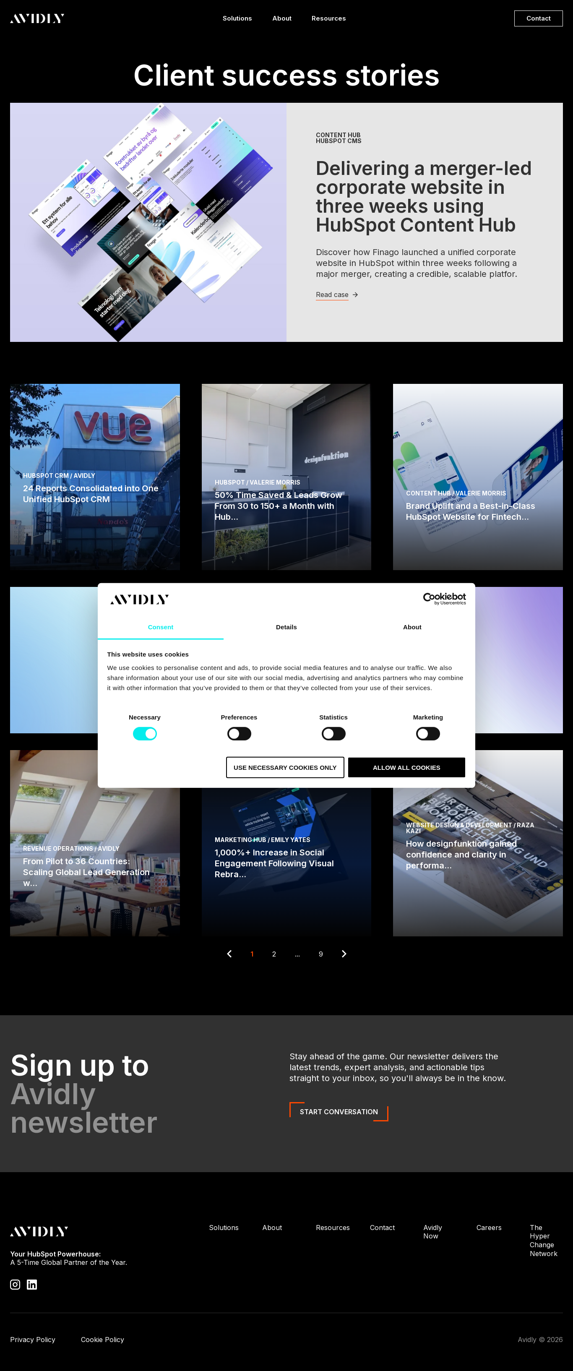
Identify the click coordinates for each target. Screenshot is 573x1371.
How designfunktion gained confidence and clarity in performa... (461, 855)
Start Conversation (339, 1112)
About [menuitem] (272, 1227)
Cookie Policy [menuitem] (102, 1339)
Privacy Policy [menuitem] (32, 1339)
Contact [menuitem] (382, 1227)
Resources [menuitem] (333, 1227)
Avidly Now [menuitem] (432, 1232)
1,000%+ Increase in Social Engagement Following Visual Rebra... (274, 863)
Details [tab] (286, 627)
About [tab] (412, 627)
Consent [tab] (161, 627)
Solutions (237, 20)
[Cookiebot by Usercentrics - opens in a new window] (429, 599)
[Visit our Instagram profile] (15, 1284)
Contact (538, 18)
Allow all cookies (406, 767)
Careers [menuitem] (489, 1227)
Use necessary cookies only (285, 767)
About (282, 20)
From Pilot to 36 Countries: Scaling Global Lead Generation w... (86, 872)
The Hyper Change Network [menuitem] (543, 1240)
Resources (329, 20)
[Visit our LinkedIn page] (32, 1284)
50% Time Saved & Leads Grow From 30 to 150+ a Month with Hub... (278, 506)
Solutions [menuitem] (224, 1227)
